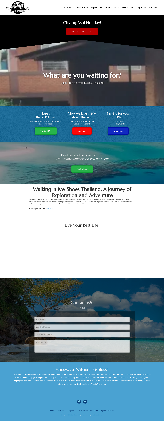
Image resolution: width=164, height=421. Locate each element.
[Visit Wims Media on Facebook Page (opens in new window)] (79, 402)
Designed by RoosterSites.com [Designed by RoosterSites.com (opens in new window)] (95, 415)
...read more (49, 209)
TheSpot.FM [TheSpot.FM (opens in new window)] (45, 131)
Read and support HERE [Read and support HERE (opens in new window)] (82, 31)
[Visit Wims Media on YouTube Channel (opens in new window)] (85, 402)
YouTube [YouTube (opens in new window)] (82, 131)
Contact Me (82, 170)
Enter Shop (118, 131)
